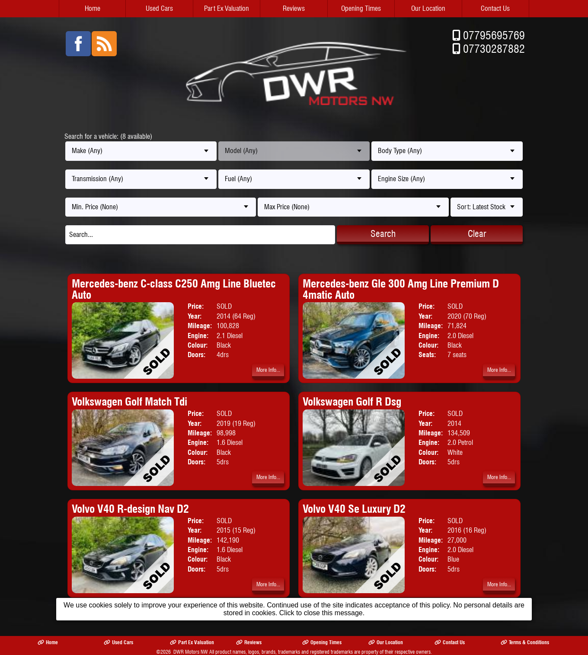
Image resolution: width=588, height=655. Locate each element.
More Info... (268, 370)
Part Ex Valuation (226, 8)
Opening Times (361, 8)
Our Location (428, 8)
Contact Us (495, 8)
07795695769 (494, 35)
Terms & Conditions (525, 642)
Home (92, 8)
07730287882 (494, 48)
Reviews (294, 8)
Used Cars (159, 8)
